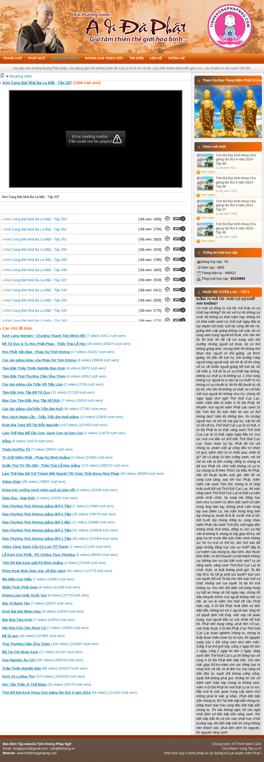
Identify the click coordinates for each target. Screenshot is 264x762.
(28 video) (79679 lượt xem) (59, 514)
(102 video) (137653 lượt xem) (54, 425)
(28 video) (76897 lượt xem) (34, 482)
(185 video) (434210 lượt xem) (42, 660)
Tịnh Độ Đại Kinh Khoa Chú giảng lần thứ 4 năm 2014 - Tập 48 (236, 182)
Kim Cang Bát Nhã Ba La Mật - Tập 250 (34, 249)
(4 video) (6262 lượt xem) (54, 376)
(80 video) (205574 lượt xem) (45, 668)
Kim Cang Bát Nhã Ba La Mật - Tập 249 (34, 260)
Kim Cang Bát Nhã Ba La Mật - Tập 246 (34, 290)
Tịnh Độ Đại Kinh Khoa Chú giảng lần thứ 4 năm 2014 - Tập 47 (236, 205)
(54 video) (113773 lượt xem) (57, 571)
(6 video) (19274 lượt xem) (27, 441)
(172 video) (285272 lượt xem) (65, 465)
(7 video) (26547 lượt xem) (37, 449)
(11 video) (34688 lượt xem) (58, 522)
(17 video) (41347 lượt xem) (42, 652)
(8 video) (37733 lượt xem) (45, 595)
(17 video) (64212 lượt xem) (58, 352)
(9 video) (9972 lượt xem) (54, 368)
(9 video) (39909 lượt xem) (60, 360)
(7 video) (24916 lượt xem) (38, 620)
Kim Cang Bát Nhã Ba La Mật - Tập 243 (34, 321)
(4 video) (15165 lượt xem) (54, 563)
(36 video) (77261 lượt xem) (54, 409)
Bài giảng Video (65, 58)
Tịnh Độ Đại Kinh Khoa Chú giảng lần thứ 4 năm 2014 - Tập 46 (236, 228)
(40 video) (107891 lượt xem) (33, 636)
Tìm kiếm (136, 58)
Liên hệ (156, 58)
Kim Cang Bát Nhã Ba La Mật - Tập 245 (34, 300)
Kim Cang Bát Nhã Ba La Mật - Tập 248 (34, 270)
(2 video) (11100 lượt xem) (56, 547)
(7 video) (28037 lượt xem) (37, 603)
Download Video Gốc (104, 58)
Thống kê (176, 58)
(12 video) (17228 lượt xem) (48, 392)
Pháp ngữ (36, 58)
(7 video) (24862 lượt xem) (38, 579)
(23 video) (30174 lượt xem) (46, 684)
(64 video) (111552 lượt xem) (69, 693)
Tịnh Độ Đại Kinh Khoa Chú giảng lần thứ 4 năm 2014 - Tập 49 (236, 159)
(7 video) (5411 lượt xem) (64, 336)
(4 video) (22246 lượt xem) (59, 490)
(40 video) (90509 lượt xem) (83, 474)
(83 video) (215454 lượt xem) (60, 539)
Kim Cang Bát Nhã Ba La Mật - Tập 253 (34, 219)
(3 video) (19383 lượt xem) (57, 457)
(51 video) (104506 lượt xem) (60, 530)
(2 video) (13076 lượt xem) (64, 433)
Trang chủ (12, 58)
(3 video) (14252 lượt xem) (40, 498)
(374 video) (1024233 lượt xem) (43, 676)
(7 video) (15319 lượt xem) (52, 400)
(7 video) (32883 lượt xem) (45, 628)
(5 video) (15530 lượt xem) (43, 611)
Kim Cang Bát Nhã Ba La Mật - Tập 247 (34, 280)
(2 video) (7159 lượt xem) (52, 384)
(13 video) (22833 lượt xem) (62, 417)
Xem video (208, 171)
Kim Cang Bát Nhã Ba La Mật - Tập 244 (34, 310)
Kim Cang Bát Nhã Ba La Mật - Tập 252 (34, 229)
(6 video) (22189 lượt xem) (41, 587)
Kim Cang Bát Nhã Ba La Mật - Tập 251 (34, 239)
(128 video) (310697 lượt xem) (50, 644)
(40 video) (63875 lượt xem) (66, 344)
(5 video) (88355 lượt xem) (60, 555)
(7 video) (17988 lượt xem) (58, 506)
